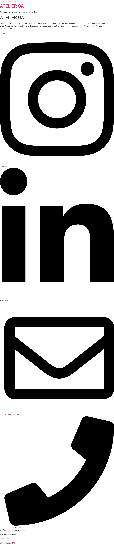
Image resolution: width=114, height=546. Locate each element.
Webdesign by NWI (7, 543)
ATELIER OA (12, 6)
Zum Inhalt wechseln (8, 1)
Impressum (4, 539)
